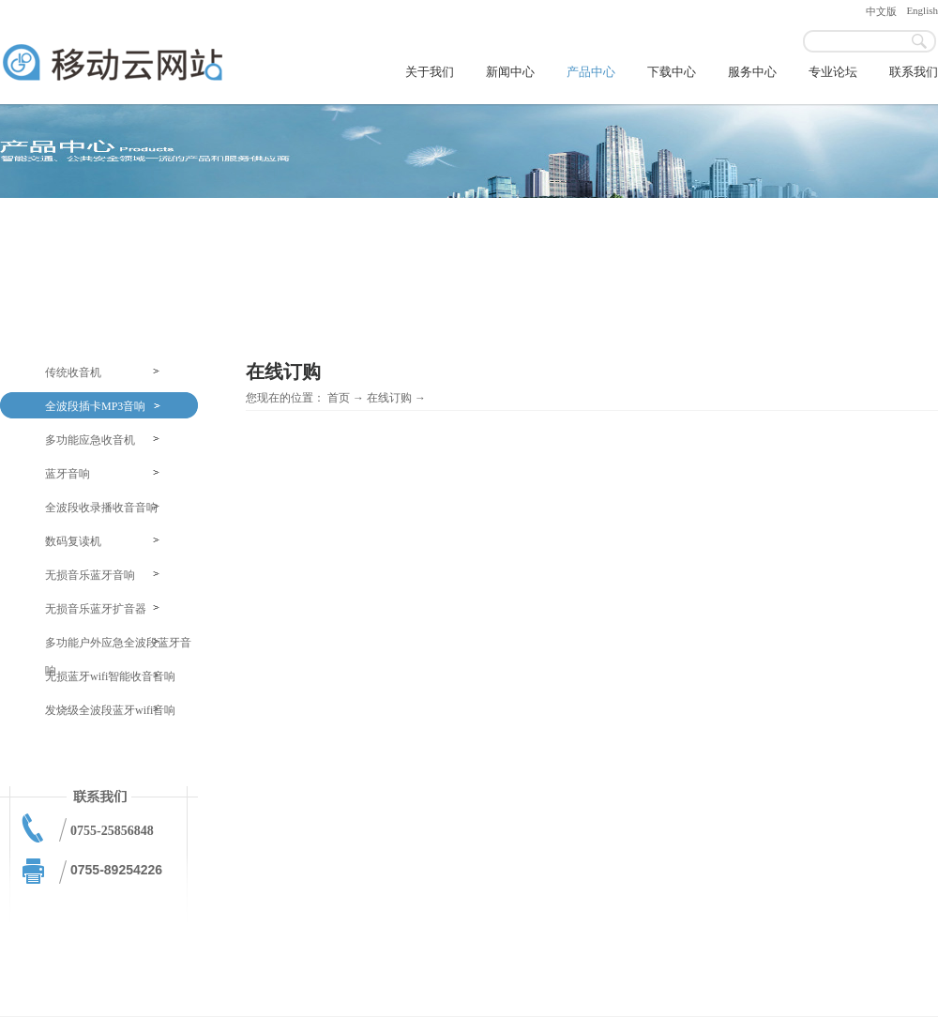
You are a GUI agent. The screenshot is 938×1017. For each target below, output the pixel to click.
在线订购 (389, 397)
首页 (338, 397)
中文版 (881, 11)
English (922, 10)
